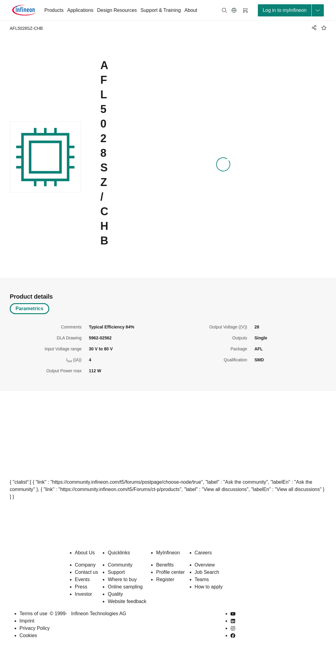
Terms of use (33, 613)
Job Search (207, 572)
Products (54, 10)
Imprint (26, 620)
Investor (83, 594)
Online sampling (125, 586)
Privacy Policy (34, 628)
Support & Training (160, 10)
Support (116, 572)
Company (85, 564)
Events (82, 579)
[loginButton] (291, 10)
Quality (115, 594)
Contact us (86, 572)
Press (81, 586)
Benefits (165, 564)
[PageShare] (313, 27)
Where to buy (122, 579)
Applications (80, 10)
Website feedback (127, 601)
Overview (205, 564)
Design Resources (117, 10)
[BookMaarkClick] (323, 27)
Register (165, 579)
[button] (234, 10)
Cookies (28, 635)
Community (120, 564)
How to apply (209, 586)
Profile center (170, 572)
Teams (202, 579)
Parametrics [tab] (29, 308)
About (191, 10)
